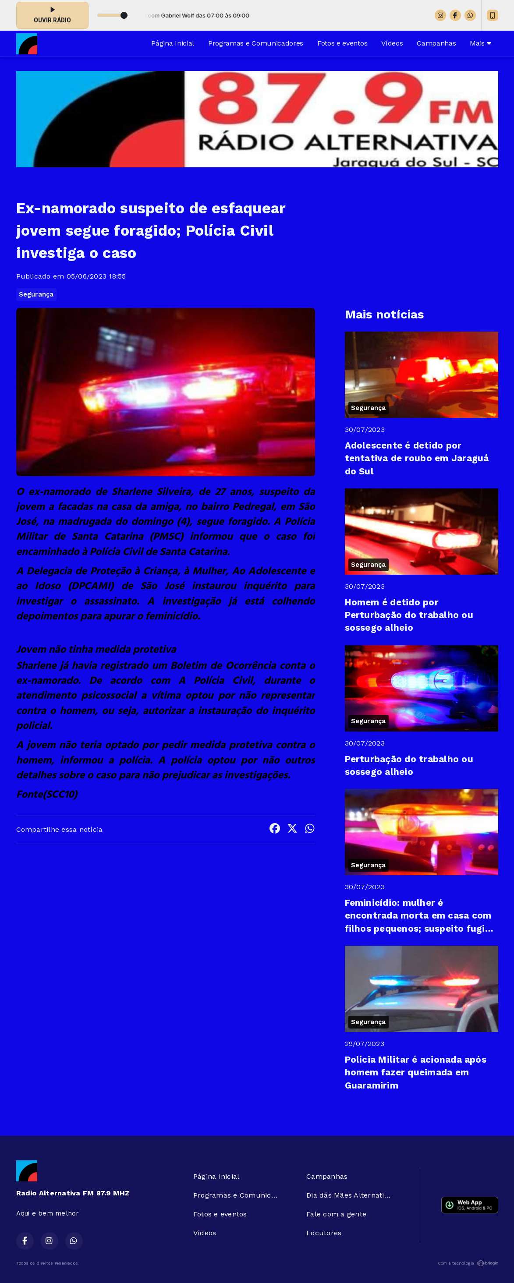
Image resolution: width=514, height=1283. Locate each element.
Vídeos (392, 43)
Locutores (323, 1233)
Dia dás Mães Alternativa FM (352, 1195)
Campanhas (436, 43)
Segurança (36, 294)
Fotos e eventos (342, 43)
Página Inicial (172, 43)
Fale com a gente (336, 1214)
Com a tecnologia (468, 1263)
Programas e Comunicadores (255, 43)
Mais (480, 43)
